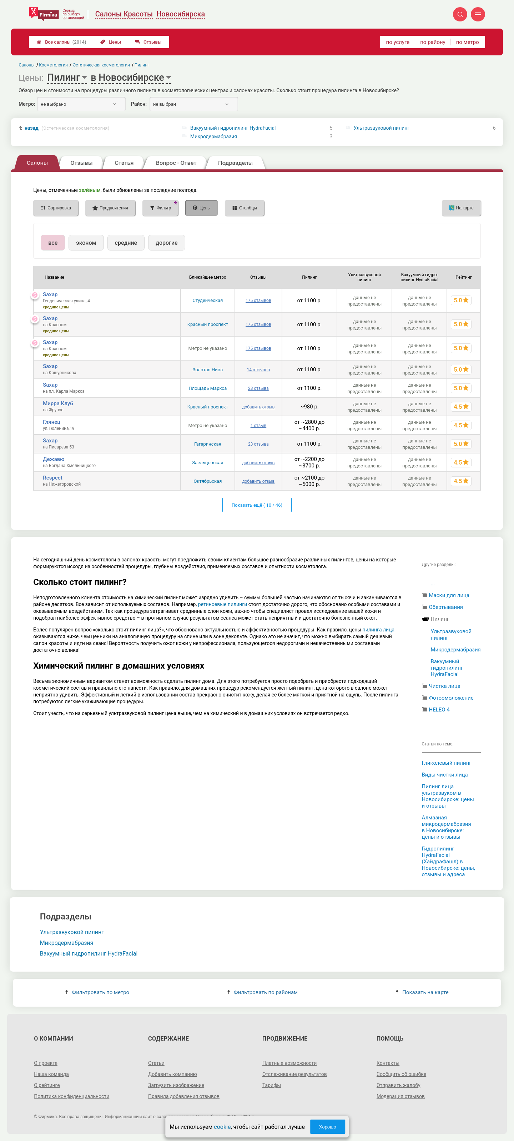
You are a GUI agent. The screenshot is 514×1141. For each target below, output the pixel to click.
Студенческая (207, 300)
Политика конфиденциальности (71, 1096)
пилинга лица (378, 629)
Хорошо (327, 1127)
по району (432, 42)
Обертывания (446, 607)
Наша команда (51, 1074)
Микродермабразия (213, 136)
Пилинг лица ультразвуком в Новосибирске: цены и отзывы (448, 796)
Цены (110, 42)
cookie (222, 1126)
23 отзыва (258, 388)
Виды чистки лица (445, 775)
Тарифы (271, 1085)
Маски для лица (449, 595)
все (52, 242)
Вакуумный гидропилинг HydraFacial (233, 127)
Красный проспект (207, 324)
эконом (86, 242)
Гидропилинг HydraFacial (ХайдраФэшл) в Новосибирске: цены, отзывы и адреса (448, 861)
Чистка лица (444, 686)
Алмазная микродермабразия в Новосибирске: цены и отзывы (446, 827)
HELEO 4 (439, 709)
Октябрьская (207, 481)
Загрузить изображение (176, 1085)
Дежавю (53, 459)
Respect (52, 478)
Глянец (51, 422)
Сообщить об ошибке (401, 1074)
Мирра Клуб (58, 403)
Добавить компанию (172, 1074)
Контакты (388, 1063)
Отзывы (148, 42)
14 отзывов (258, 369)
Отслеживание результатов (294, 1074)
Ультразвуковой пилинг (382, 127)
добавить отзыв (258, 407)
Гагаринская (207, 444)
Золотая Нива (208, 369)
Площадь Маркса (208, 388)
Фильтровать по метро (97, 992)
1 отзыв (258, 425)
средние (126, 242)
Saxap (50, 294)
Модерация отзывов (401, 1096)
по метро (467, 42)
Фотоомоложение (451, 698)
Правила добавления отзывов (184, 1096)
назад (67, 128)
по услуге (398, 42)
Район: (139, 104)
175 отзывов (258, 300)
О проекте (45, 1063)
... (433, 583)
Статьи (156, 1063)
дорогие (166, 242)
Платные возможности (289, 1063)
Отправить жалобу (398, 1085)
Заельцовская (207, 462)
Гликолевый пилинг (447, 763)
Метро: (27, 104)
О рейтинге (47, 1085)
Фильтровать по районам (262, 992)
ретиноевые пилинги (222, 604)
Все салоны (61, 42)
